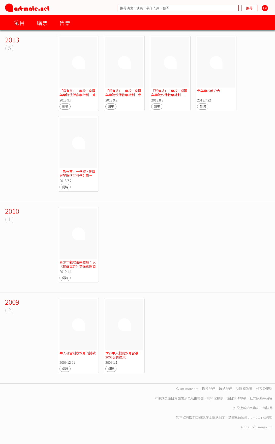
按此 (269, 407)
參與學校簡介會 (208, 90)
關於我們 (208, 388)
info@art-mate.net (252, 417)
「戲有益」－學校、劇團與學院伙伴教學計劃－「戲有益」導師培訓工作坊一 (77, 177)
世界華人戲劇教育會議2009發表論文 (121, 355)
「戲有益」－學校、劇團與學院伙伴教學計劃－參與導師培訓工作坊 (123, 94)
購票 (42, 23)
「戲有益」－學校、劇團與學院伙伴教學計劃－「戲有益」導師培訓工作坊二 (169, 96)
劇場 (65, 106)
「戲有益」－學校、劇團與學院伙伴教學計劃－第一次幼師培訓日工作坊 (77, 94)
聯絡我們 (225, 388)
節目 (19, 23)
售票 (64, 23)
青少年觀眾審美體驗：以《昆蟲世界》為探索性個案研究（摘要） (77, 266)
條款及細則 (264, 388)
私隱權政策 (244, 388)
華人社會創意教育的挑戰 (77, 353)
